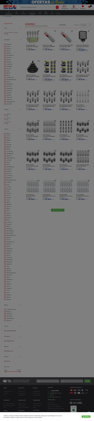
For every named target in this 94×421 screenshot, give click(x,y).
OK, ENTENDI (86, 416)
